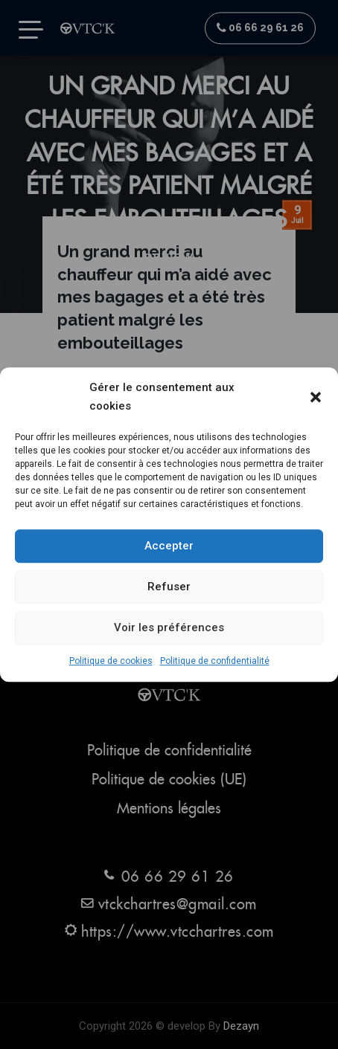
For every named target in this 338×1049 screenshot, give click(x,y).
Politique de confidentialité (215, 661)
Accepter (169, 546)
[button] (315, 397)
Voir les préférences (169, 628)
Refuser (169, 587)
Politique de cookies (111, 661)
